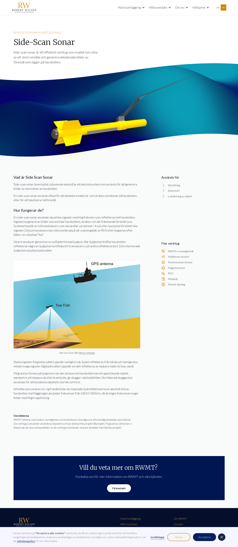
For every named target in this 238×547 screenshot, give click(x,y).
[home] (24, 7)
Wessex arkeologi (87, 353)
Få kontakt (119, 488)
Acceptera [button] (204, 537)
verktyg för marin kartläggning (38, 32)
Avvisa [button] (178, 537)
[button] (130, 7)
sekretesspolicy (26, 541)
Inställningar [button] (158, 537)
